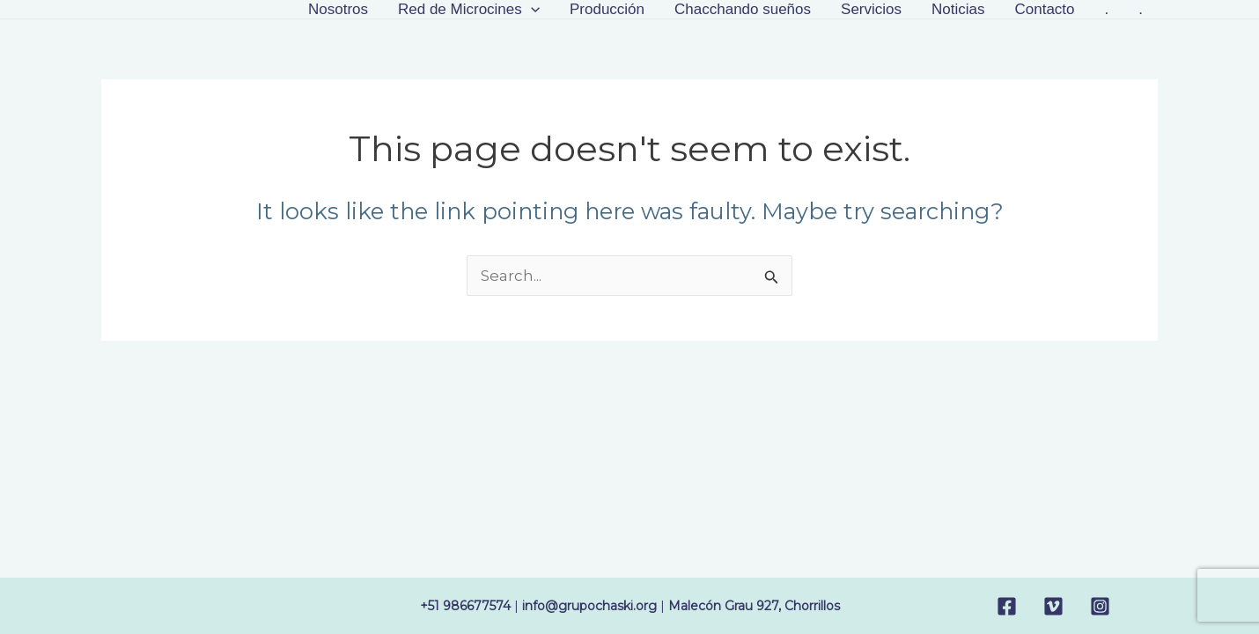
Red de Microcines (469, 9)
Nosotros (338, 9)
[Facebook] (1007, 606)
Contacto (1044, 9)
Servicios (871, 9)
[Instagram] (1100, 606)
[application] (531, 9)
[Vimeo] (1053, 606)
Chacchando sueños (742, 9)
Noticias (957, 9)
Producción (607, 9)
